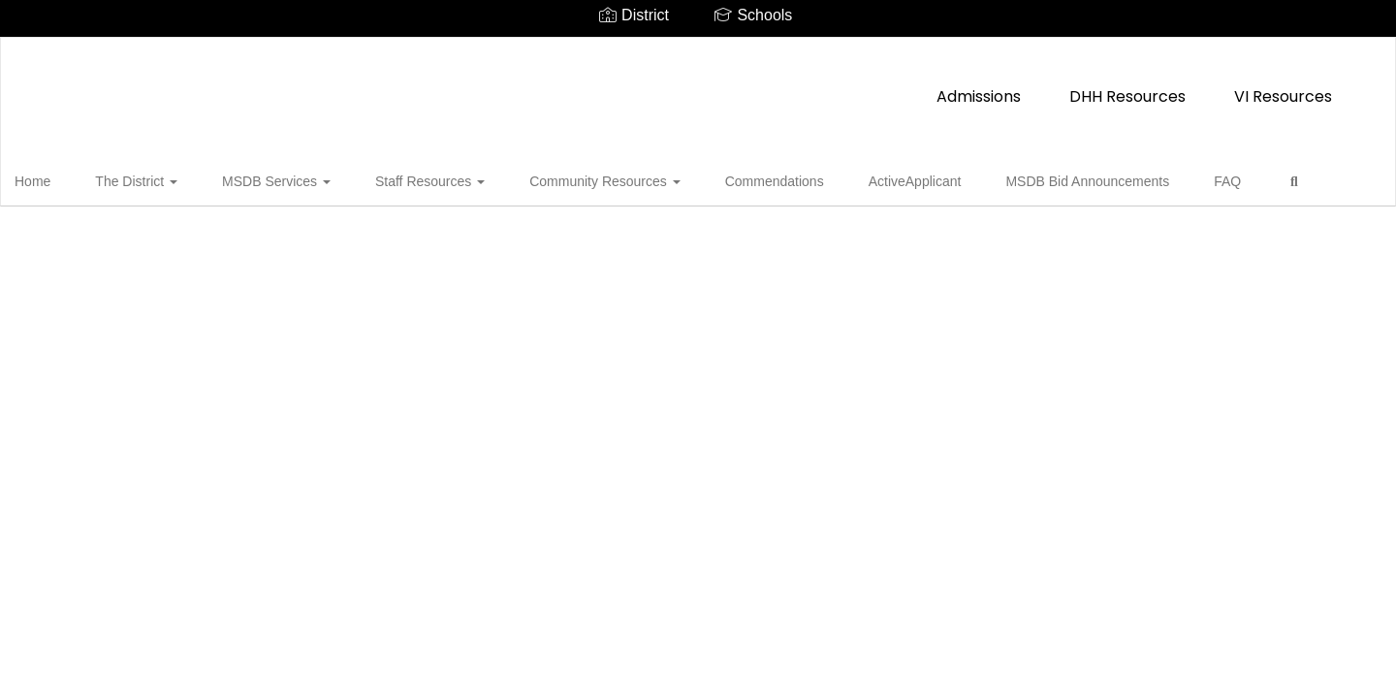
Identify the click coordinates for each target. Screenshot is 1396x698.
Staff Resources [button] (413, 178)
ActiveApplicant (852, 178)
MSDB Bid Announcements (1009, 178)
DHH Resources (709, 87)
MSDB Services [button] (275, 178)
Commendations (727, 178)
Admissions (561, 87)
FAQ (1133, 178)
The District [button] (151, 178)
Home (62, 178)
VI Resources (865, 87)
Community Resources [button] (573, 178)
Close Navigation (96, 234)
